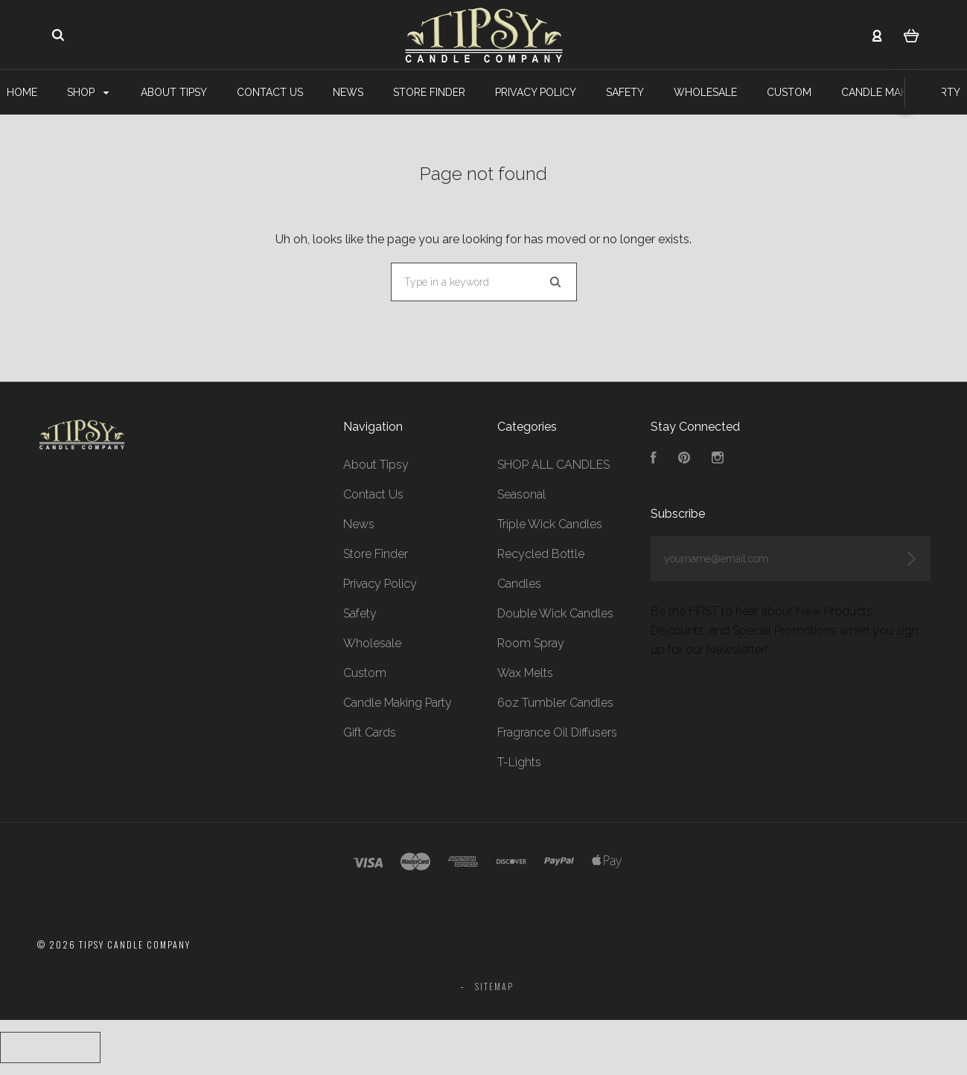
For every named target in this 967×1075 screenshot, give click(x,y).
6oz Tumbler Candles (555, 703)
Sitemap (494, 986)
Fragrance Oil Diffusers (557, 732)
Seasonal (521, 494)
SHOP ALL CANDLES (553, 465)
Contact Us (270, 92)
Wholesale (705, 92)
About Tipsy (174, 92)
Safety (625, 92)
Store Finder (429, 92)
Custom (789, 92)
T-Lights (519, 762)
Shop (88, 92)
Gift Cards (369, 732)
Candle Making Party (397, 703)
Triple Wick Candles (549, 524)
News (348, 92)
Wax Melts (525, 673)
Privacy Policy (535, 92)
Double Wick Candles (555, 613)
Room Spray (530, 643)
